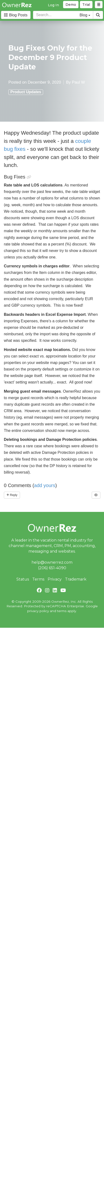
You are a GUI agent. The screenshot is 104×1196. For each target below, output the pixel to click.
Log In (53, 5)
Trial (86, 4)
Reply (11, 495)
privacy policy (38, 611)
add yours (44, 485)
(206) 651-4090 (52, 568)
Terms (38, 579)
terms (61, 611)
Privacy (55, 579)
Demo (70, 4)
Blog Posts (15, 15)
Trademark (75, 579)
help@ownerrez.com (52, 562)
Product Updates (25, 92)
